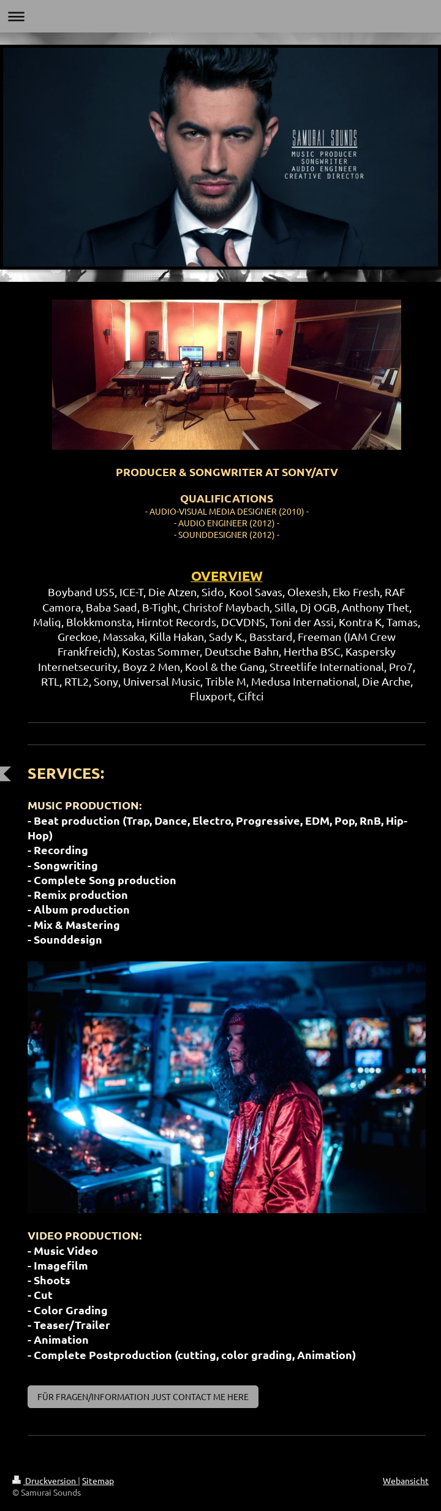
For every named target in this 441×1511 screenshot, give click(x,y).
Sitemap (98, 1480)
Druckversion (45, 1480)
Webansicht (406, 1480)
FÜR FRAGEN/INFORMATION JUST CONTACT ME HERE (143, 1396)
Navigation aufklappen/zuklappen (220, 16)
